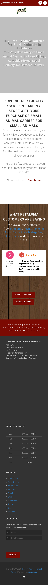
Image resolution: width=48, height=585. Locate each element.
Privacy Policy (27, 568)
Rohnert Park (11, 235)
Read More (34, 180)
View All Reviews (23, 294)
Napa (8, 232)
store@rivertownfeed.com (16, 352)
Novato (27, 228)
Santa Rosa (20, 232)
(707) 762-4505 (12, 350)
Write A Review (23, 301)
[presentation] (19, 544)
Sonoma (39, 228)
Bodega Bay (35, 232)
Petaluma (16, 228)
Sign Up (13, 554)
